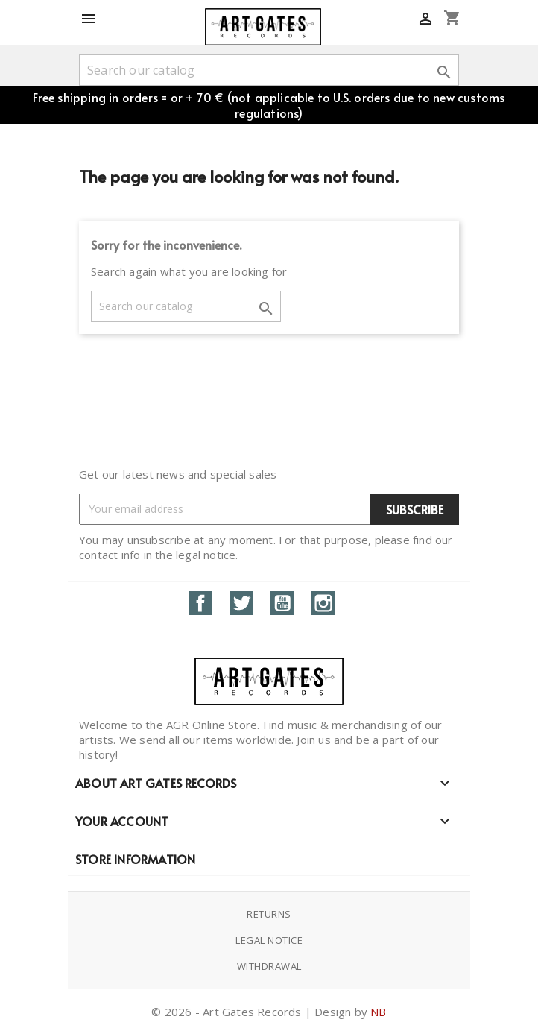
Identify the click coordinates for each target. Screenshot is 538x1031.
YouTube (282, 603)
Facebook (200, 603)
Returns (269, 914)
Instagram (323, 603)
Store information (135, 859)
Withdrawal (269, 966)
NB (378, 1011)
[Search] (269, 70)
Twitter (241, 603)
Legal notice (269, 940)
